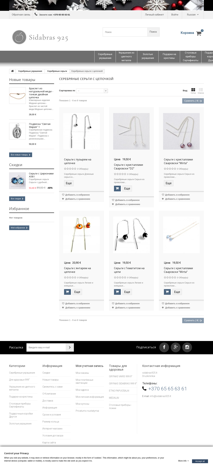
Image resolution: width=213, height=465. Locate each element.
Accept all (200, 461)
